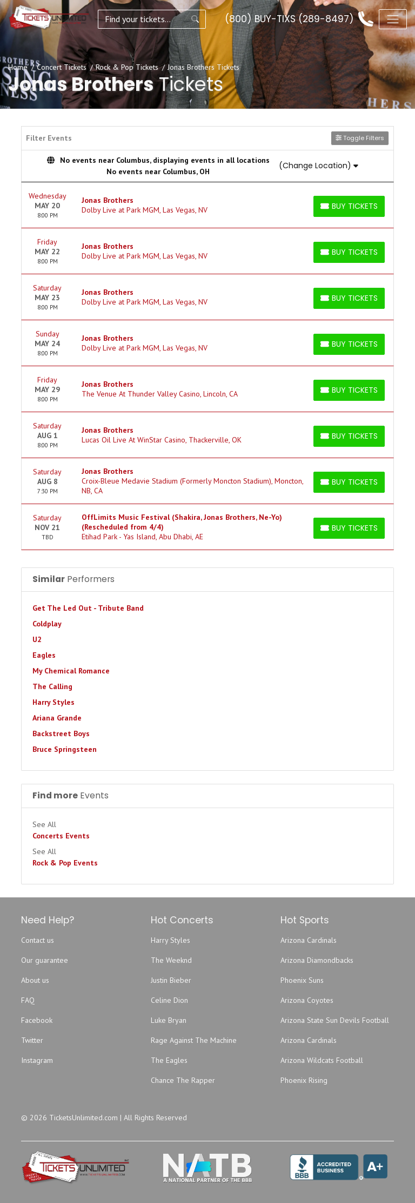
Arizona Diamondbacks (316, 960)
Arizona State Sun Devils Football (334, 1020)
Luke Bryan (168, 1020)
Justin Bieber (171, 980)
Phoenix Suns (302, 980)
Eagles (44, 655)
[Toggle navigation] (393, 19)
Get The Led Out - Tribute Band (88, 608)
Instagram (37, 1060)
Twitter (32, 1040)
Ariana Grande (57, 718)
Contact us (37, 940)
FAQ (28, 1000)
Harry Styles (53, 702)
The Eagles (169, 1060)
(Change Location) (318, 165)
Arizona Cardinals (308, 940)
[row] (207, 205)
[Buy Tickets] (349, 206)
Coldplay (47, 624)
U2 (37, 639)
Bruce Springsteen (64, 749)
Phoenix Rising (303, 1080)
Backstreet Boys (61, 733)
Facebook (36, 1020)
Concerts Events (61, 836)
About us (35, 980)
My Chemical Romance (71, 671)
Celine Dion (169, 1000)
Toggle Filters (360, 138)
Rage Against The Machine (194, 1040)
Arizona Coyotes (306, 1000)
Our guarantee (44, 960)
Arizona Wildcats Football (321, 1060)
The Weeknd (171, 960)
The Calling (52, 686)
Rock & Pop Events (65, 863)
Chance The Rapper (183, 1080)
